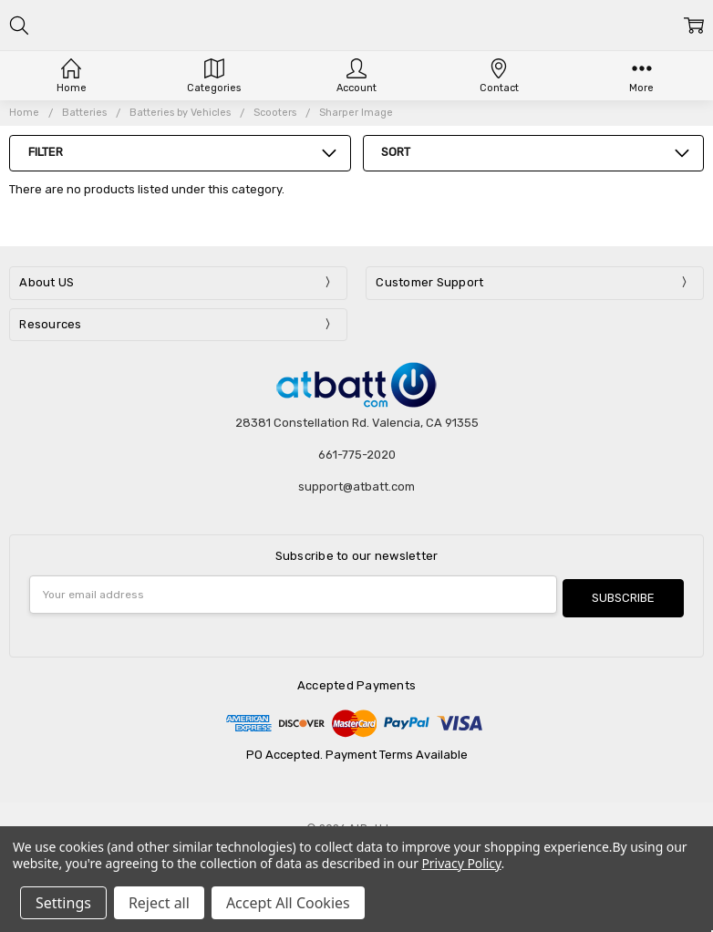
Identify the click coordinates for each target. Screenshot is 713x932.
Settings (63, 903)
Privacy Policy (461, 863)
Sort (395, 152)
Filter (45, 152)
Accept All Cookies (288, 903)
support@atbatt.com (356, 486)
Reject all (159, 903)
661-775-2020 (357, 454)
